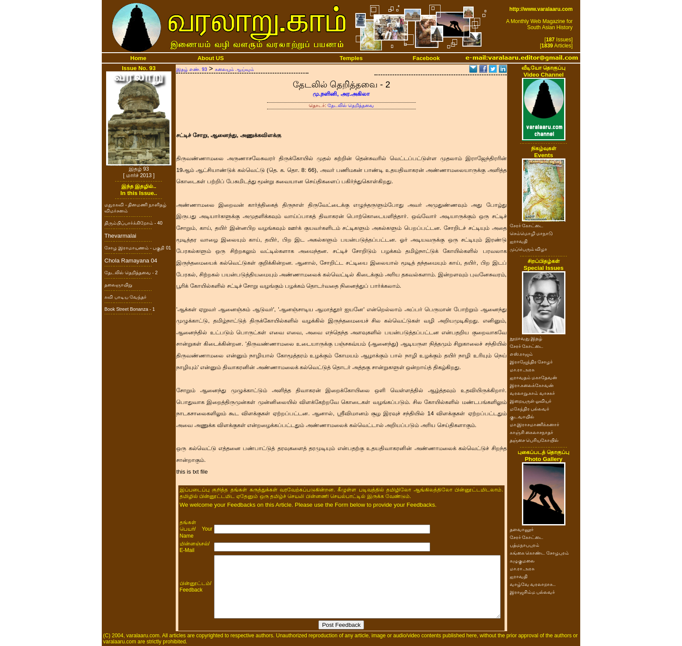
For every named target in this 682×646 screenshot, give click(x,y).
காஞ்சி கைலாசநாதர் (532, 432)
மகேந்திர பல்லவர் (530, 408)
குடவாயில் (522, 416)
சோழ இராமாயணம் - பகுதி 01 (137, 247)
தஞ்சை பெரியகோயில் (534, 440)
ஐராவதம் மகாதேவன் (534, 377)
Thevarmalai (120, 235)
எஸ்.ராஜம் (521, 354)
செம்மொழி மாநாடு (531, 233)
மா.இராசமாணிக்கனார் (535, 424)
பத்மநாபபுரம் (524, 545)
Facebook (426, 58)
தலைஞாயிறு (118, 284)
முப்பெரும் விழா (529, 249)
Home (138, 58)
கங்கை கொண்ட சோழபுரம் (539, 552)
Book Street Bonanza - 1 (129, 309)
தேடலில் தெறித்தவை (351, 105)
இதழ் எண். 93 (191, 69)
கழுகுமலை (522, 560)
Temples (351, 58)
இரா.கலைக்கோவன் (532, 385)
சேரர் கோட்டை (527, 225)
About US (210, 58)
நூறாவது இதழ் (526, 338)
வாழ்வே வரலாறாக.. (533, 584)
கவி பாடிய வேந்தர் (125, 296)
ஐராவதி (519, 241)
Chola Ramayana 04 (130, 260)
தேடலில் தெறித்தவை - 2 (130, 272)
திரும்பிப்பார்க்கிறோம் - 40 (133, 222)
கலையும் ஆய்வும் (234, 69)
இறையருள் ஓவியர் (531, 401)
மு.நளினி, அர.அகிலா (341, 94)
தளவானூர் (522, 529)
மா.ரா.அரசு (522, 369)
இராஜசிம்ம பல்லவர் (532, 592)
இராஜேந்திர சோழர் (531, 361)
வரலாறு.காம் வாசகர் (532, 393)
